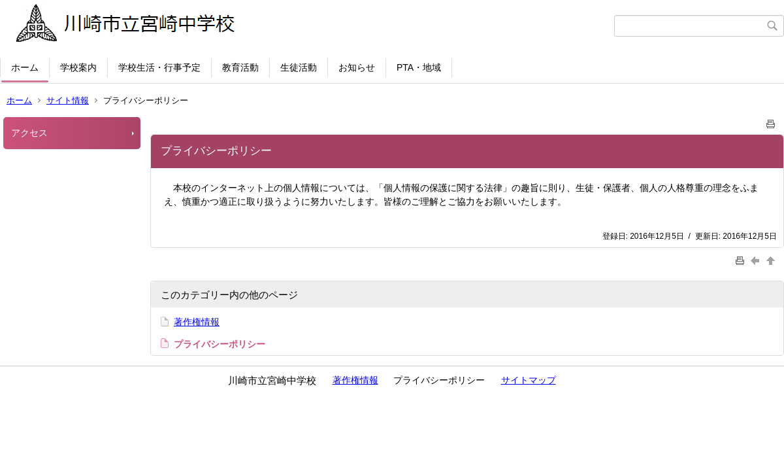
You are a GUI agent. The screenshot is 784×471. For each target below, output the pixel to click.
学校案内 (78, 67)
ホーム (25, 67)
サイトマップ (528, 380)
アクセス (29, 133)
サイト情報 (67, 100)
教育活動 (240, 67)
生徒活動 (298, 67)
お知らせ (356, 67)
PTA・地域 (419, 67)
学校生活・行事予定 (159, 67)
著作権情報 (197, 322)
